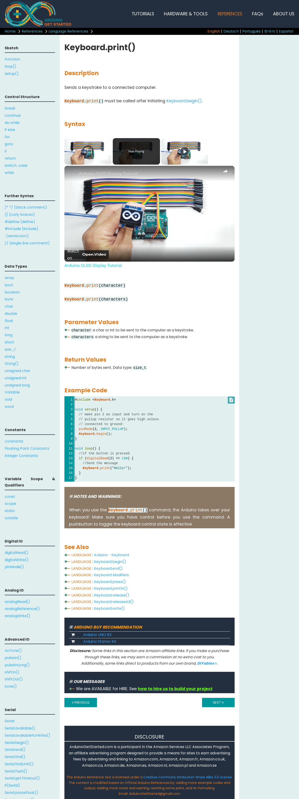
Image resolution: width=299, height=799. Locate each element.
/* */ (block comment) (26, 207)
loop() (10, 66)
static (10, 510)
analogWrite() (17, 616)
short (9, 342)
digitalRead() (16, 552)
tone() (11, 686)
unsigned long (17, 385)
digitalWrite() (17, 560)
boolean (12, 292)
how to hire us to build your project (175, 689)
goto (9, 144)
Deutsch (231, 31)
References (32, 31)
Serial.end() (15, 749)
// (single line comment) (27, 243)
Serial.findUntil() (19, 764)
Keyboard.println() (111, 588)
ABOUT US (283, 14)
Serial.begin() (17, 742)
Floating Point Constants (27, 448)
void (8, 399)
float (9, 320)
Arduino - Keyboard (111, 555)
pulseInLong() (17, 665)
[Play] (184, 151)
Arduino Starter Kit (99, 641)
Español (286, 31)
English (213, 31)
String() (12, 363)
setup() (12, 73)
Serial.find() (15, 756)
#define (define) (20, 221)
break (10, 108)
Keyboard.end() (108, 568)
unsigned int (16, 378)
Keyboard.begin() (184, 101)
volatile (11, 518)
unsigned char (17, 370)
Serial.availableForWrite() (27, 735)
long (9, 335)
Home (10, 31)
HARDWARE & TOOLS (186, 14)
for (7, 137)
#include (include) (21, 228)
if (6, 151)
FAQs (257, 14)
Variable (12, 392)
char (9, 306)
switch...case (16, 165)
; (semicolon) (17, 236)
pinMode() (14, 566)
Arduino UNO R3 (97, 634)
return (10, 158)
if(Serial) (12, 785)
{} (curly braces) (20, 214)
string (10, 356)
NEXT (218, 702)
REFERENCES (230, 14)
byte (9, 299)
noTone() (13, 650)
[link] (71, 173)
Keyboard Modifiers (111, 575)
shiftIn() (12, 672)
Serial (9, 721)
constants (14, 441)
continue (13, 115)
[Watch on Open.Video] (86, 254)
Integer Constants (21, 455)
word (9, 406)
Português (251, 31)
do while (12, 122)
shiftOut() (14, 679)
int (7, 327)
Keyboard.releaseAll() (114, 601)
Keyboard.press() (110, 581)
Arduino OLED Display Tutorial (108, 173)
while (9, 172)
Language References (68, 31)
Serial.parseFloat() (21, 792)
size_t (10, 349)
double (11, 313)
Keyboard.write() (109, 608)
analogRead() (17, 601)
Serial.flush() (16, 771)
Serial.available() (20, 728)
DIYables (207, 663)
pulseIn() (13, 657)
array (9, 277)
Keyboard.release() (111, 595)
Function (12, 59)
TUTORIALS (143, 14)
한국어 (269, 31)
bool (9, 285)
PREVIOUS (81, 702)
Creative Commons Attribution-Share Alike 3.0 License (187, 777)
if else (10, 129)
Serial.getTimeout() (22, 778)
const (10, 496)
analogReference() (22, 608)
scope (10, 503)
